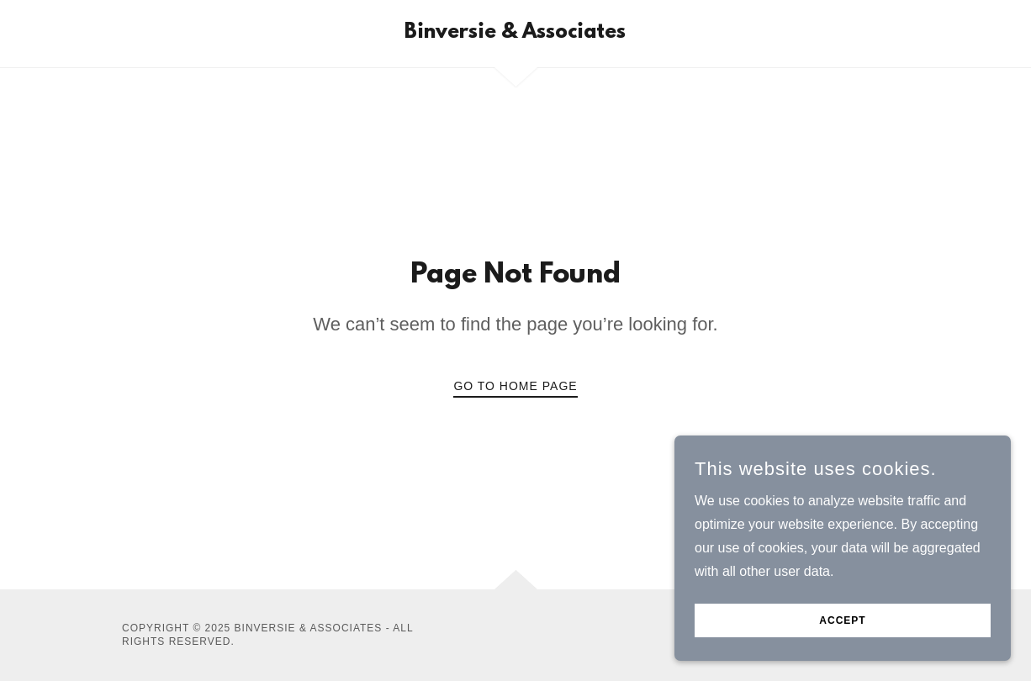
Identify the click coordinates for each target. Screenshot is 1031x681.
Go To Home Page (515, 386)
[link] (515, 33)
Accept (842, 632)
